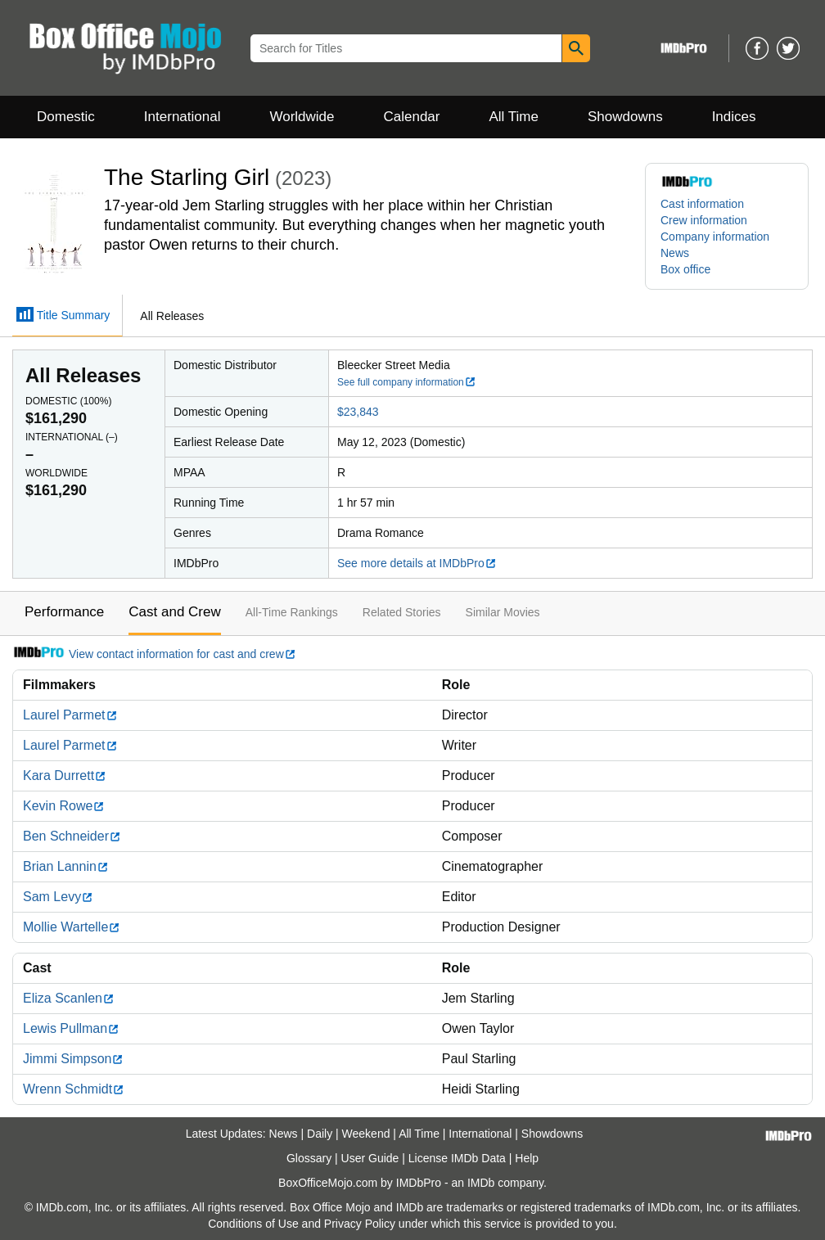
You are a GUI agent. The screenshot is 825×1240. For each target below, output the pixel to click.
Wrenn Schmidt (73, 1089)
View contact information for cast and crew (154, 654)
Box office (685, 269)
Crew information (703, 220)
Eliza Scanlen (69, 998)
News (674, 252)
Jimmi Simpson (73, 1059)
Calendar (412, 116)
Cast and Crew (174, 612)
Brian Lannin (66, 866)
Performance (64, 612)
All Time (514, 116)
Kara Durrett (64, 775)
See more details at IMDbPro (417, 563)
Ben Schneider (72, 836)
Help (527, 1158)
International (182, 116)
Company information (714, 236)
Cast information (702, 203)
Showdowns (625, 116)
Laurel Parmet (70, 715)
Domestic (66, 116)
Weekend (366, 1133)
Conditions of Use (253, 1223)
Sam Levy (58, 897)
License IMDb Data (457, 1158)
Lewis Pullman (71, 1028)
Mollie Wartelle (71, 927)
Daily (319, 1133)
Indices (734, 116)
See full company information (406, 382)
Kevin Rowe (64, 806)
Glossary (308, 1158)
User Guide (370, 1158)
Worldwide (301, 116)
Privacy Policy (359, 1223)
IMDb (480, 1182)
